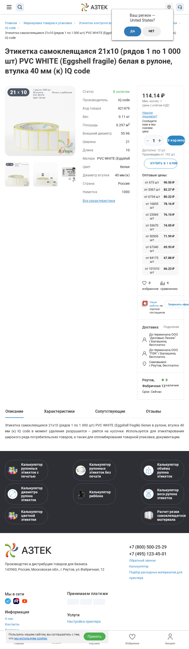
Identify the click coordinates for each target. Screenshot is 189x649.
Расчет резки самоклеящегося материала (162, 516)
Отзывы (153, 411)
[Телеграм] (8, 600)
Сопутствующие (110, 411)
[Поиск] (20, 7)
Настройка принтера (84, 621)
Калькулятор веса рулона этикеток (161, 494)
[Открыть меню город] (169, 7)
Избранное (132, 639)
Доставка (12, 629)
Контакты (12, 624)
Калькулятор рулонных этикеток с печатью (25, 470)
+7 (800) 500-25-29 (148, 547)
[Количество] (153, 141)
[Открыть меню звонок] (180, 7)
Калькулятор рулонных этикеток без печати (93, 470)
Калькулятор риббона (93, 494)
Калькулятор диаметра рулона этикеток (25, 494)
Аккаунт (170, 639)
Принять (95, 636)
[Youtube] (25, 600)
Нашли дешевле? (149, 114)
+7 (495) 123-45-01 (148, 553)
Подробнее (171, 327)
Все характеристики (99, 201)
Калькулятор (138, 566)
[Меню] (9, 7)
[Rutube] (16, 600)
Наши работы (154, 304)
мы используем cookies (30, 638)
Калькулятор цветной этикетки (25, 516)
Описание (14, 411)
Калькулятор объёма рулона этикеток (161, 470)
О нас (9, 618)
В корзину (176, 140)
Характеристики (59, 411)
